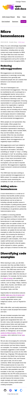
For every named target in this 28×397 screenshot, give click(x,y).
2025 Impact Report (8, 17)
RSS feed (21, 42)
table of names (8, 278)
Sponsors (15, 21)
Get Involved (6, 21)
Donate (23, 21)
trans (23, 335)
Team (24, 17)
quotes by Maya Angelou (8, 333)
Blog (18, 17)
